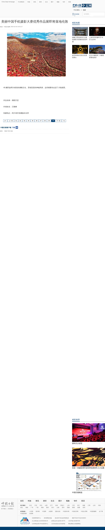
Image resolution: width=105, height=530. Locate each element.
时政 (29, 2)
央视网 (50, 511)
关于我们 (3, 509)
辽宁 (51, 505)
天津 (35, 505)
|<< (5, 121)
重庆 (47, 507)
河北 (41, 505)
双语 (69, 2)
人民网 (31, 511)
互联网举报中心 (36, 518)
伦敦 (11, 131)
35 (32, 121)
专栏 (64, 2)
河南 (99, 505)
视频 (58, 2)
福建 (84, 505)
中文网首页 (21, 2)
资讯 (34, 2)
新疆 (78, 507)
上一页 (11, 121)
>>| (64, 121)
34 (28, 121)
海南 (42, 507)
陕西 (73, 507)
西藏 (68, 507)
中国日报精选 (77, 492)
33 (24, 121)
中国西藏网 (93, 511)
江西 (89, 505)
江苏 (73, 505)
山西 (46, 505)
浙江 (78, 505)
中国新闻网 (23, 513)
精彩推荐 (76, 420)
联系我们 (10, 509)
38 (45, 121)
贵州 (63, 507)
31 (16, 121)
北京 (30, 505)
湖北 (21, 507)
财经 (40, 2)
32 (20, 121)
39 (49, 121)
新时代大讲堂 (77, 443)
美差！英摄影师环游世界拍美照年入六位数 (88, 468)
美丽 (5, 131)
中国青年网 (66, 511)
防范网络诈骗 (48, 518)
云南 (58, 507)
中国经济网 (75, 511)
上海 (68, 505)
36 (36, 121)
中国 (8, 131)
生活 (46, 2)
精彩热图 (76, 23)
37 (40, 121)
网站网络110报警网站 (74, 523)
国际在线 (57, 511)
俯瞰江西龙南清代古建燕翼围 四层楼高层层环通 (79, 39)
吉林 (56, 505)
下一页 (58, 121)
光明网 (31, 513)
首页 (22, 501)
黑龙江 (62, 505)
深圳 (84, 507)
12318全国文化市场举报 (58, 523)
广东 (32, 507)
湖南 (26, 507)
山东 (94, 505)
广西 (37, 507)
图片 (52, 2)
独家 (84, 10)
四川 (52, 507)
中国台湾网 (84, 511)
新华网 (38, 511)
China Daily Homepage (8, 2)
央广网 (101, 511)
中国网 (44, 511)
